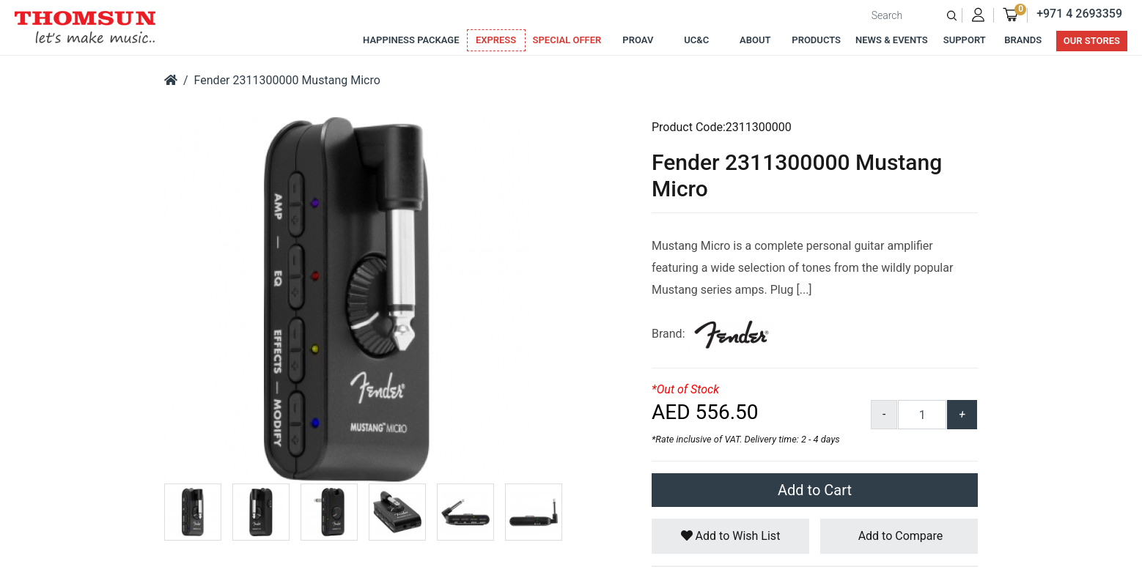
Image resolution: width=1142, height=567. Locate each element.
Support (964, 39)
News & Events (891, 39)
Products (816, 39)
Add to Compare (899, 536)
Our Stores (1092, 40)
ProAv (637, 39)
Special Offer (567, 39)
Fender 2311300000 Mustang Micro (287, 80)
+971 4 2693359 (1079, 14)
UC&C (696, 39)
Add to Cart (815, 490)
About (755, 39)
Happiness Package (411, 39)
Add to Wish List (731, 536)
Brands (1023, 39)
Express (496, 39)
